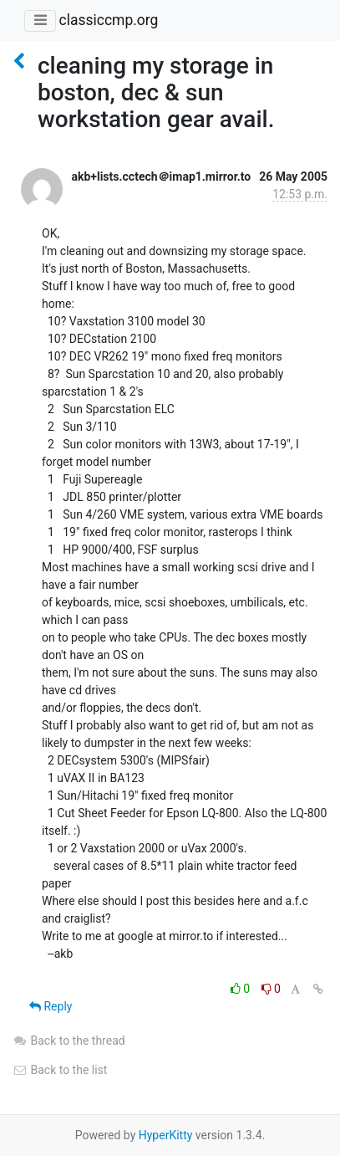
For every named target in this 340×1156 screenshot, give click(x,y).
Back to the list (60, 1070)
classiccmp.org (108, 20)
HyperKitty (166, 1135)
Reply (50, 1006)
